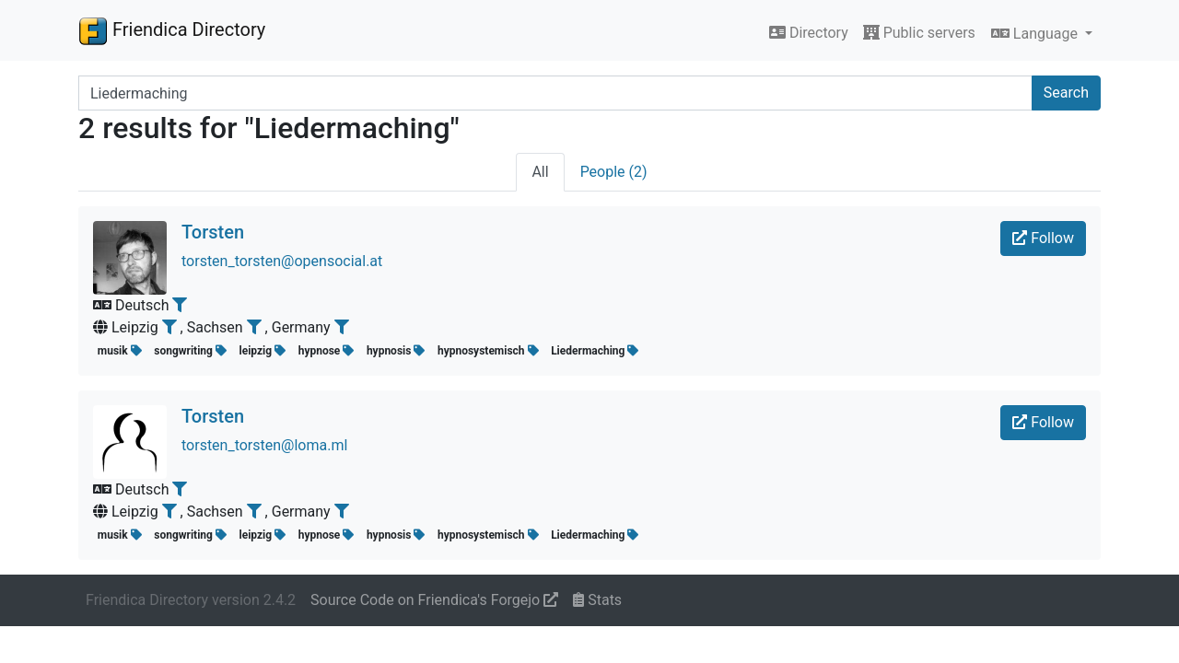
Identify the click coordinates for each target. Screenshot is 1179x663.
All (539, 171)
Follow (1043, 238)
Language (1036, 33)
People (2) (614, 171)
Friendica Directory (171, 30)
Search (1066, 92)
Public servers (919, 32)
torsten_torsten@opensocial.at (281, 261)
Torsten (212, 232)
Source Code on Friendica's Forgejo (434, 600)
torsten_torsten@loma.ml (264, 445)
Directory (808, 32)
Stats (597, 600)
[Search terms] (555, 93)
